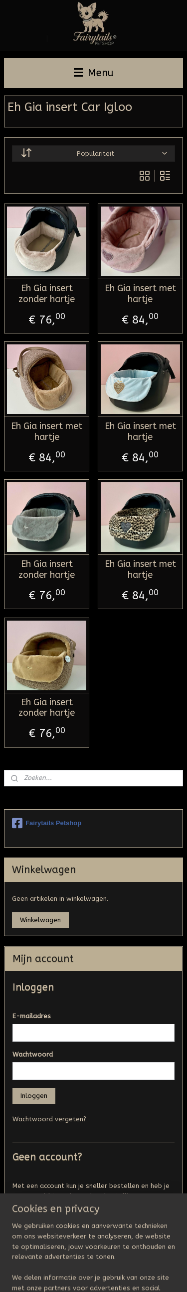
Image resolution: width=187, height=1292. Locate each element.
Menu (94, 73)
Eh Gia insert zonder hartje (46, 294)
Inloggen (33, 1095)
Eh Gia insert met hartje (140, 294)
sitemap (118, 1257)
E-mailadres (31, 1016)
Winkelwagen (40, 920)
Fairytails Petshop (46, 823)
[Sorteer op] (93, 153)
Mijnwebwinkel (124, 1274)
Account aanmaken (49, 1219)
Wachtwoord (32, 1054)
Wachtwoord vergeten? (49, 1119)
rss (137, 1257)
